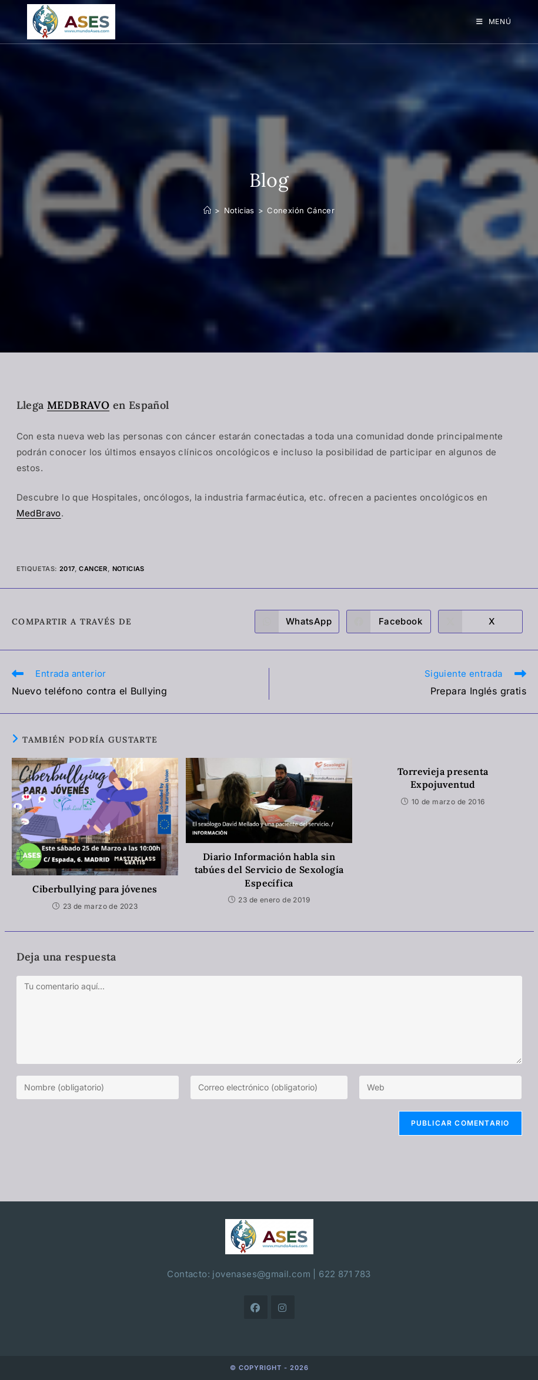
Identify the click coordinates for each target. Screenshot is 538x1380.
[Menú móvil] (494, 21)
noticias (128, 569)
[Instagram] (283, 1307)
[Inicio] (207, 210)
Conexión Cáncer (301, 210)
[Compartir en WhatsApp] (297, 621)
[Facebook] (256, 1307)
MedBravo (38, 513)
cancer (93, 569)
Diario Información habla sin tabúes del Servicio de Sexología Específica (269, 870)
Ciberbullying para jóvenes (94, 889)
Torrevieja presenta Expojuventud (443, 777)
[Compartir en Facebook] (388, 621)
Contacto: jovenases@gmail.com (238, 1274)
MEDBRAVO (78, 405)
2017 (67, 569)
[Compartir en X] (480, 621)
